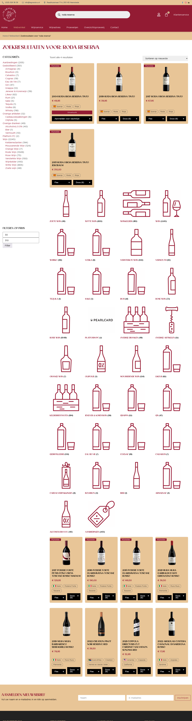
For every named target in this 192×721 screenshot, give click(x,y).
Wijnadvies (55, 27)
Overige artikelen (11, 113)
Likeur (8, 94)
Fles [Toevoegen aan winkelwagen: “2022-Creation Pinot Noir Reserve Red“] (92, 671)
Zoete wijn (10, 168)
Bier (7, 129)
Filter (7, 245)
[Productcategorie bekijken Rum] (136, 284)
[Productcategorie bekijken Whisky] (66, 245)
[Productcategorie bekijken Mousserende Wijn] (136, 362)
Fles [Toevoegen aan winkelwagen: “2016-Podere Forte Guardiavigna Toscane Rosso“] (92, 597)
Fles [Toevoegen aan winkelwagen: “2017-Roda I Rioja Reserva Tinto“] (150, 118)
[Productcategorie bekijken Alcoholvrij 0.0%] (66, 517)
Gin (7, 84)
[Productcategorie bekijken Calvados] (171, 440)
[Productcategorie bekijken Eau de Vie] (101, 440)
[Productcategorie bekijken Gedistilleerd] (66, 440)
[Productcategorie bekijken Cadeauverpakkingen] (66, 478)
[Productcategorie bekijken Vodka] (101, 245)
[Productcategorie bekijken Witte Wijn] (101, 207)
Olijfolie (9, 120)
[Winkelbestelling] (165, 58)
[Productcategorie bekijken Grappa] (136, 401)
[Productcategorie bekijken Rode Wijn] (66, 323)
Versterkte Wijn (13, 158)
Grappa (9, 88)
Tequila (9, 104)
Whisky (9, 110)
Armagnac (10, 68)
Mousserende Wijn (15, 145)
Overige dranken (11, 123)
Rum (7, 97)
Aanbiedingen (10, 62)
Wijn (5, 139)
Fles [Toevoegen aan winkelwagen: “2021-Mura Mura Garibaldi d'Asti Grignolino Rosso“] (162, 597)
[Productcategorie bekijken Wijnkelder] (136, 207)
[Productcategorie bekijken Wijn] (171, 207)
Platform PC (9, 136)
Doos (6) (127, 118)
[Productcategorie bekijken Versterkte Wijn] (136, 245)
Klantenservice (181, 14)
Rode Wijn (10, 152)
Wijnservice (37, 27)
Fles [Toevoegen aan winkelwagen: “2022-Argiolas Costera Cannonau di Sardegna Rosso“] (162, 671)
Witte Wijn (11, 165)
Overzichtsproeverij (94, 27)
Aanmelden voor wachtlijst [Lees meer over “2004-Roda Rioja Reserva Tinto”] (67, 118)
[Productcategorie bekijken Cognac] (136, 440)
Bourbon (10, 72)
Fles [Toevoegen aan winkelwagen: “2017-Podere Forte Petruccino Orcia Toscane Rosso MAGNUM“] (56, 597)
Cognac (9, 78)
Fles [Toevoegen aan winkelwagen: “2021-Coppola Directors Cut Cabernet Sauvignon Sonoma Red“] (127, 671)
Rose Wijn (10, 155)
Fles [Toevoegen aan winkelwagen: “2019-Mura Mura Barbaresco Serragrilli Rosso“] (56, 671)
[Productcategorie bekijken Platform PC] (101, 323)
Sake (7, 100)
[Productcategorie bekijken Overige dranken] (136, 323)
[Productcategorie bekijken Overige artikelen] (171, 323)
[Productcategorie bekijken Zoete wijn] (66, 207)
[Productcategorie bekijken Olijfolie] (101, 362)
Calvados (10, 75)
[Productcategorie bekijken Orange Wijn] (66, 362)
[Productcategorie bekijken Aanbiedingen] (101, 517)
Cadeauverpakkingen (16, 116)
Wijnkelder (11, 161)
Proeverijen (72, 27)
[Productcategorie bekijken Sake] (101, 284)
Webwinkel (19, 27)
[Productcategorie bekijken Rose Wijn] (171, 284)
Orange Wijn (12, 149)
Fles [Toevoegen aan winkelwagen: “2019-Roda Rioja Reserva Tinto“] (103, 118)
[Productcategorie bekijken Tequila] (66, 284)
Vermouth (10, 133)
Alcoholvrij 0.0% (13, 126)
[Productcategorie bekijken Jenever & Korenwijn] (101, 401)
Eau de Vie (11, 81)
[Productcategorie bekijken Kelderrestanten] (66, 401)
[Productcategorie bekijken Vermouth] (171, 245)
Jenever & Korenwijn (16, 91)
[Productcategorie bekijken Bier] (136, 478)
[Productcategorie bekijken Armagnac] (171, 478)
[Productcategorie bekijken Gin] (171, 401)
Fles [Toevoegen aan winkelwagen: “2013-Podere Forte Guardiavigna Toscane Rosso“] (127, 597)
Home (5, 36)
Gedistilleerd (9, 65)
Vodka (8, 107)
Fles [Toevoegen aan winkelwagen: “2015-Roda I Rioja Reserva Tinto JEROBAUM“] (56, 182)
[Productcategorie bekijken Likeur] (171, 362)
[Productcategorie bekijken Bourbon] (101, 478)
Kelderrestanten (13, 142)
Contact (114, 27)
